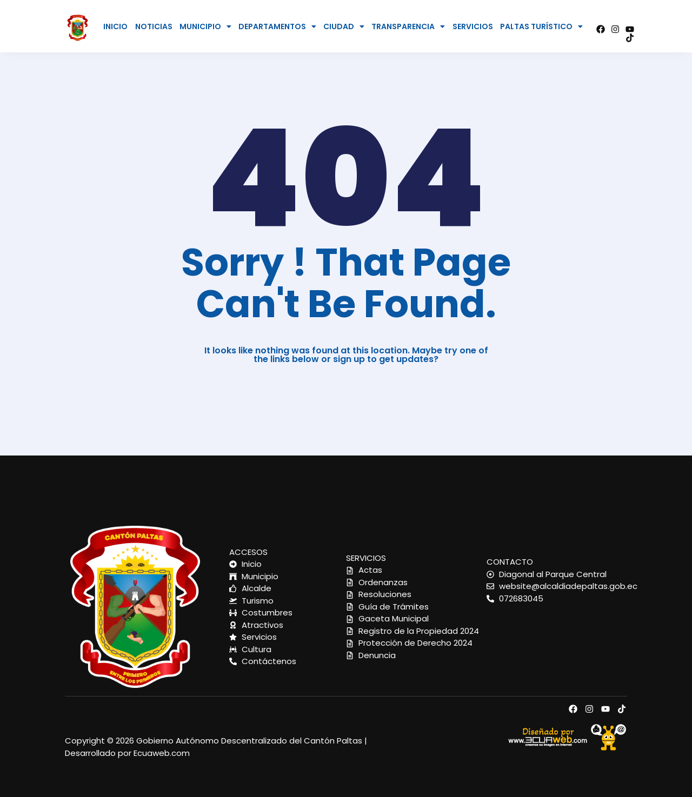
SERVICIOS (473, 26)
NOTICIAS (153, 26)
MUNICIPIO (205, 26)
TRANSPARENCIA (408, 26)
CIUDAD (343, 26)
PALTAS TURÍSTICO (541, 26)
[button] (205, 26)
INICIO (115, 26)
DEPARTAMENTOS (277, 26)
